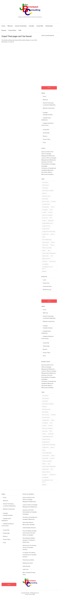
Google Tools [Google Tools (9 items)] (45, 234)
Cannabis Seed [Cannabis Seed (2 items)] (46, 204)
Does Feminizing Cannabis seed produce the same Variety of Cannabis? (29, 533)
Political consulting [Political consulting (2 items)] (46, 247)
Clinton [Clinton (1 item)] (52, 207)
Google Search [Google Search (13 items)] (46, 228)
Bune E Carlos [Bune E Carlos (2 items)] (45, 201)
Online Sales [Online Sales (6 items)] (45, 245)
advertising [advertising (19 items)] (45, 187)
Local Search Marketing (49, 105)
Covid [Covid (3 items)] (51, 209)
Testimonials (49, 26)
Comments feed (47, 286)
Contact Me (39, 26)
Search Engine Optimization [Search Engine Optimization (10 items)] (49, 253)
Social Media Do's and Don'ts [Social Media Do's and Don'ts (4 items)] (47, 267)
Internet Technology (20, 26)
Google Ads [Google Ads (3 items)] (51, 220)
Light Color (25, 569)
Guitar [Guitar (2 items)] (43, 236)
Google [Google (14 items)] (44, 220)
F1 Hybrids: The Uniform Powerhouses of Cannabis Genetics (29, 554)
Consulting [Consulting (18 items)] (45, 209)
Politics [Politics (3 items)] (44, 250)
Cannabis (31, 26)
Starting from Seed (28, 563)
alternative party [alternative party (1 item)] (46, 196)
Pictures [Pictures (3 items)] (52, 245)
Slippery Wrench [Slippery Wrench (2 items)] (46, 258)
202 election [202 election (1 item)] (45, 182)
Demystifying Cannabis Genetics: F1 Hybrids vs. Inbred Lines (29, 540)
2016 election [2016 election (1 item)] (45, 185)
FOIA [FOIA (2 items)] (51, 217)
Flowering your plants (28, 560)
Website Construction (49, 108)
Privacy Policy (12, 30)
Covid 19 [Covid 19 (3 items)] (50, 212)
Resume (4, 30)
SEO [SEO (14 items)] (52, 256)
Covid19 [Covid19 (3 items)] (44, 212)
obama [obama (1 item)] (52, 242)
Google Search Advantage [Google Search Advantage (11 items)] (48, 231)
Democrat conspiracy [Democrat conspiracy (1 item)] (47, 215)
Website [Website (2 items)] (44, 271)
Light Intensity (26, 566)
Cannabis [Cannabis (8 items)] (53, 201)
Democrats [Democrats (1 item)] (45, 217)
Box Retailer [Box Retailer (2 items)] (45, 198)
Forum (3, 26)
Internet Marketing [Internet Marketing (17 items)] (46, 239)
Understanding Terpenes (29, 527)
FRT (34, 594)
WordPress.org (47, 289)
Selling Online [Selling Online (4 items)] (45, 256)
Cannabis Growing (47, 114)
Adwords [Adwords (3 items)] (44, 193)
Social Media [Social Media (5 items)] (45, 264)
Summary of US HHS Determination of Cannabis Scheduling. (48, 164)
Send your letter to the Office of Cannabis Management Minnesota (48, 154)
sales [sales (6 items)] (49, 250)
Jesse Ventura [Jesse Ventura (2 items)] (45, 242)
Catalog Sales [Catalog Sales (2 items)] (45, 207)
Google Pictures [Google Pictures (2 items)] (46, 226)
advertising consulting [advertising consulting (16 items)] (47, 190)
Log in (44, 280)
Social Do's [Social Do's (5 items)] (44, 261)
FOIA (20, 30)
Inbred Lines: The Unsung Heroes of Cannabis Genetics (29, 547)
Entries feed (46, 283)
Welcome (10, 26)
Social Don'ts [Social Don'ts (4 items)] (52, 261)
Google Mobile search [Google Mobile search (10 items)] (47, 223)
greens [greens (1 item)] (52, 234)
